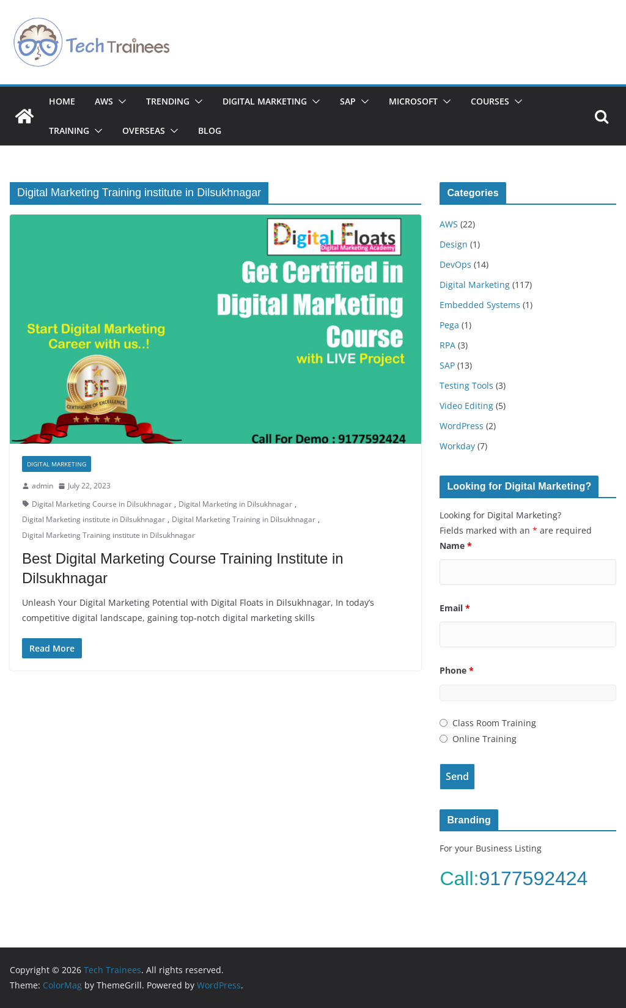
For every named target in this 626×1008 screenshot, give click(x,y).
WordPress (462, 426)
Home (62, 101)
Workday (457, 446)
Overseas (143, 130)
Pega (449, 325)
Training (69, 130)
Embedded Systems (480, 305)
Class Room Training (494, 723)
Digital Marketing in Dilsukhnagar (235, 504)
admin (42, 485)
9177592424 (536, 878)
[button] (120, 101)
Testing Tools (466, 385)
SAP (348, 101)
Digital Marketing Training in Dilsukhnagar (243, 519)
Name (456, 545)
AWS (104, 101)
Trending (168, 101)
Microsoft (413, 101)
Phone (457, 670)
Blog (209, 130)
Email (455, 608)
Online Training (484, 739)
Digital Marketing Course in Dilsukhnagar (102, 504)
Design (454, 244)
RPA (447, 345)
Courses (490, 101)
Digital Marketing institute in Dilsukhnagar (93, 519)
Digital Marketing (265, 101)
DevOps (455, 264)
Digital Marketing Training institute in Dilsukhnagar (108, 535)
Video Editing (466, 405)
